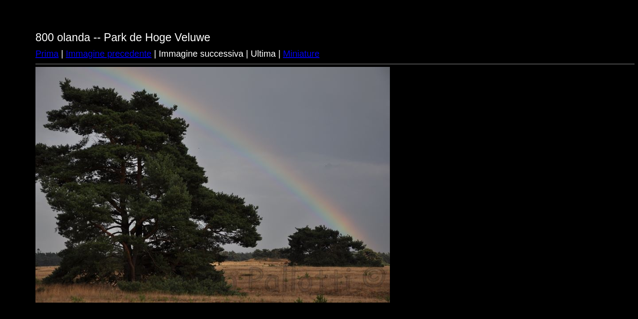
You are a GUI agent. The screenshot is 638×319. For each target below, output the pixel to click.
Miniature (301, 53)
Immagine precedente (109, 53)
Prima (46, 53)
